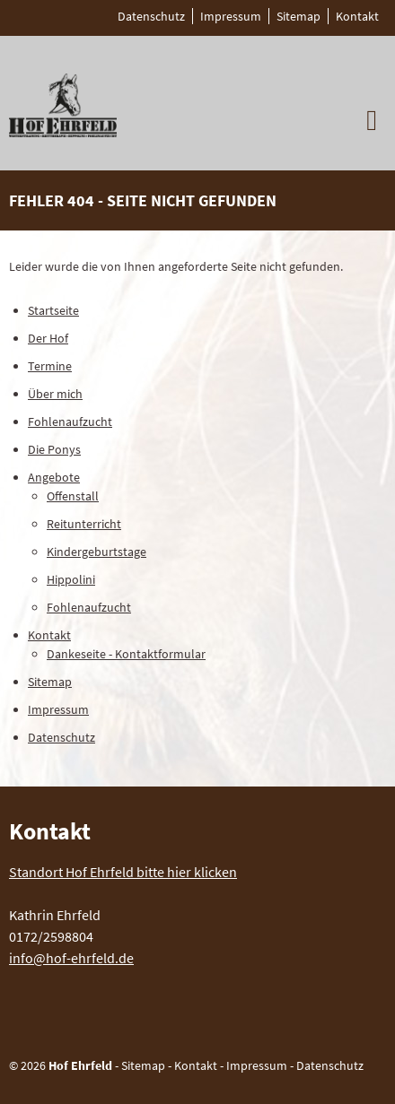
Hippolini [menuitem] (71, 579)
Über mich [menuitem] (55, 394)
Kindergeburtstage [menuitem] (96, 551)
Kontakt (195, 1065)
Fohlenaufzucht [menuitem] (70, 421)
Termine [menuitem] (50, 366)
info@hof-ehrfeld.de (71, 958)
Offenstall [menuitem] (73, 496)
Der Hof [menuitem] (48, 338)
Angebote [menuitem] (54, 477)
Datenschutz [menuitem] (151, 16)
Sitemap (143, 1065)
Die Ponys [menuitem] (54, 449)
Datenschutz (330, 1065)
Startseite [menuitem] (53, 310)
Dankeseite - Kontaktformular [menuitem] (126, 654)
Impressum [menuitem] (230, 16)
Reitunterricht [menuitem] (84, 524)
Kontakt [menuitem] (357, 16)
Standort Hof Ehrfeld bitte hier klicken (123, 872)
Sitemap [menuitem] (298, 16)
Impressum (256, 1065)
